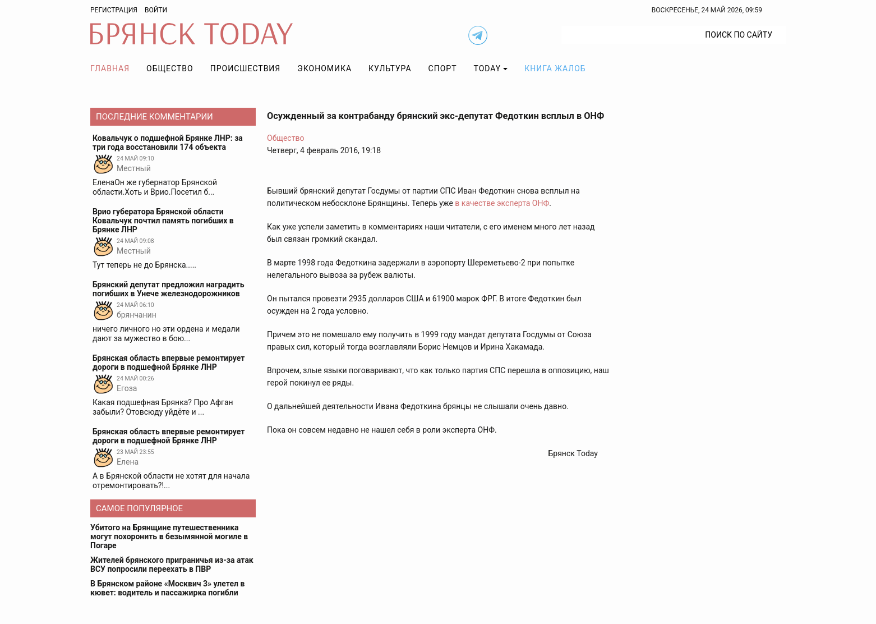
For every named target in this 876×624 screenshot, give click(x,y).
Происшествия (245, 68)
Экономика (324, 68)
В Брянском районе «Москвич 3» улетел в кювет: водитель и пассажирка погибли (167, 588)
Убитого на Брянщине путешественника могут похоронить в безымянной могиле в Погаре (169, 536)
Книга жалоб (554, 68)
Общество (169, 68)
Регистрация (113, 10)
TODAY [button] (487, 68)
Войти (156, 10)
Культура (389, 68)
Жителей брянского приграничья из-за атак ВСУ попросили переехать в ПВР (171, 564)
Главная (110, 68)
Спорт (442, 68)
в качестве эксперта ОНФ (502, 203)
